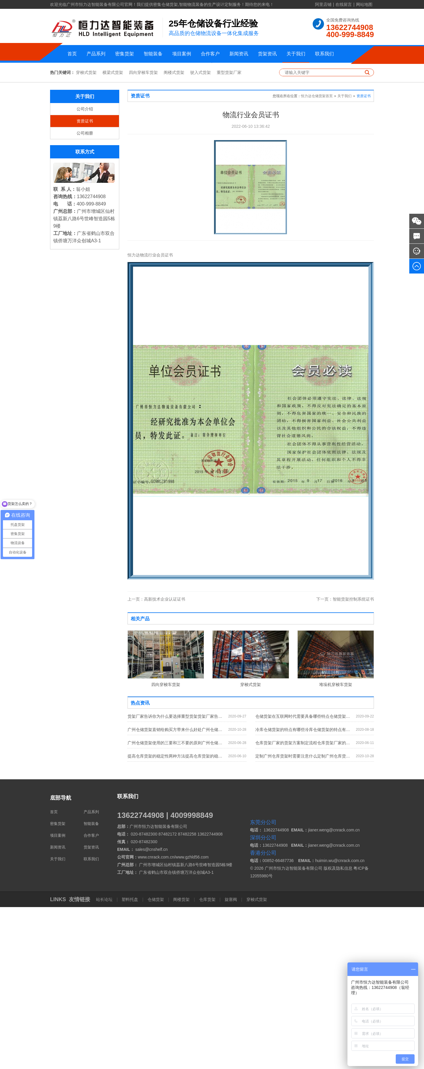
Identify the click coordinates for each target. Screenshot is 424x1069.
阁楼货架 (181, 1061)
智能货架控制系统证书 (345, 761)
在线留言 (343, 4)
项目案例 (181, 53)
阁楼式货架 (174, 234)
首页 (72, 53)
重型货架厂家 (229, 234)
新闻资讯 (238, 53)
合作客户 (210, 53)
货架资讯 (267, 53)
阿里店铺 (323, 4)
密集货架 (124, 53)
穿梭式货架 (86, 234)
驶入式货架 (200, 234)
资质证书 (85, 283)
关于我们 (295, 53)
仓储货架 (155, 1061)
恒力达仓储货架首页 (317, 258)
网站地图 (364, 4)
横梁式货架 (112, 234)
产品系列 (96, 53)
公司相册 (85, 295)
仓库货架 (207, 1061)
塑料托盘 (130, 1061)
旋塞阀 (230, 1061)
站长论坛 (105, 1061)
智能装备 (153, 53)
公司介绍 (85, 271)
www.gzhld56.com (192, 1019)
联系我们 (324, 53)
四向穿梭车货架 (143, 234)
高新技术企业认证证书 (156, 761)
